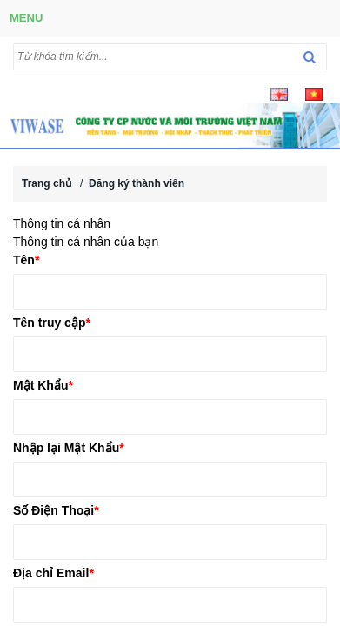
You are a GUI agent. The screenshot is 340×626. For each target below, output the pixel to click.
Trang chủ (46, 183)
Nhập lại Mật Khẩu (68, 448)
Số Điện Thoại (56, 510)
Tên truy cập (51, 323)
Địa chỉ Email (53, 573)
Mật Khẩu (43, 385)
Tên (26, 260)
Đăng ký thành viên (136, 183)
